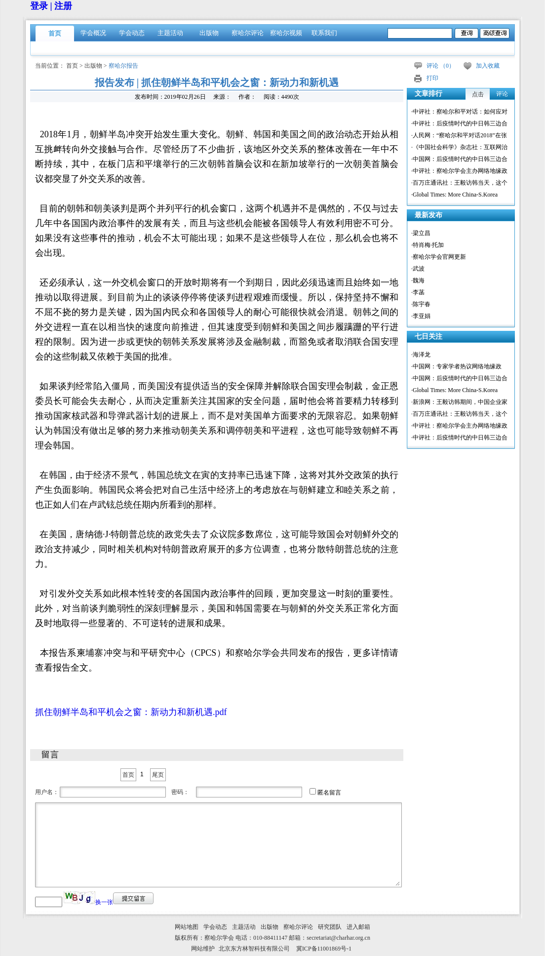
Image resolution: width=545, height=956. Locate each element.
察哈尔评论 (248, 33)
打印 (432, 78)
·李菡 (418, 292)
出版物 (209, 33)
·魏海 (418, 280)
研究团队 (330, 926)
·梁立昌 (420, 233)
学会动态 (132, 33)
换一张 (104, 902)
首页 (54, 33)
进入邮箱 (358, 926)
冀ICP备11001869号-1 (323, 948)
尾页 (158, 774)
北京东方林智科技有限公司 (254, 948)
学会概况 (93, 33)
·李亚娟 (420, 316)
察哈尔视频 (286, 33)
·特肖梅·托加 (427, 244)
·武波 (418, 268)
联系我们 (324, 33)
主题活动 (170, 33)
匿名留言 (329, 792)
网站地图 (186, 926)
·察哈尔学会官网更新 (438, 256)
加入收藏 (488, 65)
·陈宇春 (420, 304)
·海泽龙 (420, 354)
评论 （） (441, 65)
